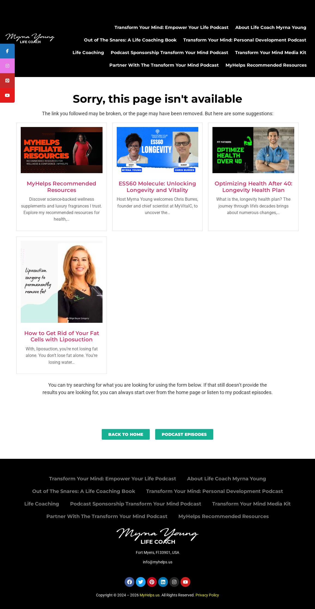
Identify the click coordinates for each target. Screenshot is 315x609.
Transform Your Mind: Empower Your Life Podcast (172, 27)
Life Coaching (88, 52)
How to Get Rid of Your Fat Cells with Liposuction (61, 336)
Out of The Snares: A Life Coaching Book (130, 40)
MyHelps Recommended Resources (266, 65)
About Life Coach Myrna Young (270, 27)
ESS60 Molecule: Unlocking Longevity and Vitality (157, 186)
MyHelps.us (150, 595)
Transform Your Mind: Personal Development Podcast (244, 40)
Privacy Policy (207, 595)
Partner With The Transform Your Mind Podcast (164, 65)
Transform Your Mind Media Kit (270, 52)
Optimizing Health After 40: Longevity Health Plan (253, 186)
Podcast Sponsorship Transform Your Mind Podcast (169, 52)
